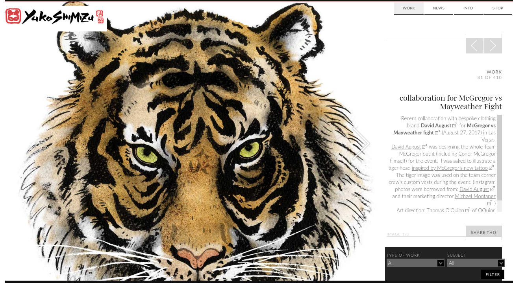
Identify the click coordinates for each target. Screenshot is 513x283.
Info (468, 8)
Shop (498, 8)
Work (409, 8)
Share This (484, 232)
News (438, 8)
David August (436, 125)
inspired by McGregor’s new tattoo (450, 168)
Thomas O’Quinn (445, 210)
